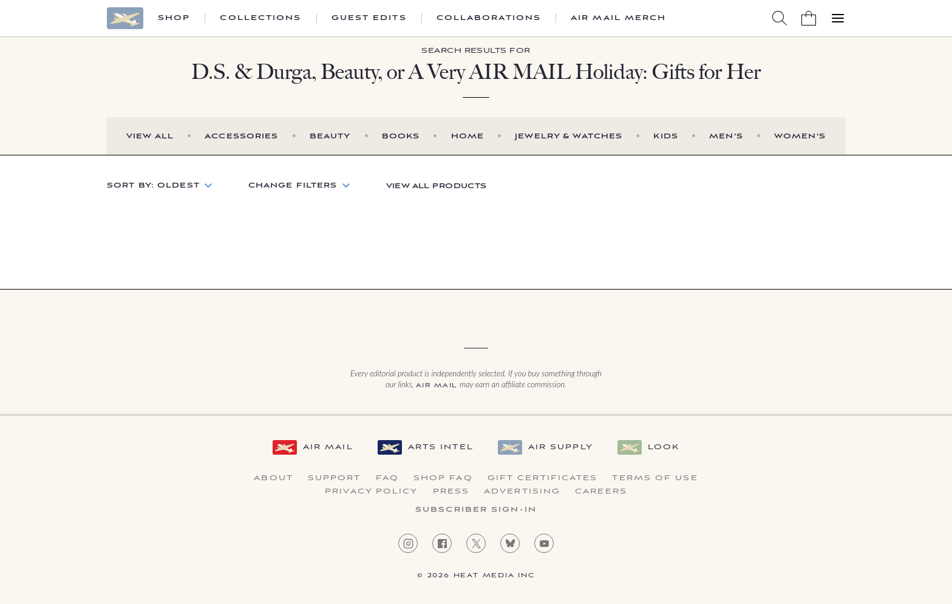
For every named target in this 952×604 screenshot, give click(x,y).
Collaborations (489, 18)
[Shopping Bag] (808, 18)
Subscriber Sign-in (476, 510)
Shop (174, 18)
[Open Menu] (838, 18)
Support (334, 478)
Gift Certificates (543, 478)
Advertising (522, 491)
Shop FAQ (443, 478)
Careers (601, 491)
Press (451, 491)
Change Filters (293, 185)
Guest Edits (369, 18)
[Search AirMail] (779, 18)
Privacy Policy (371, 491)
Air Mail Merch (618, 18)
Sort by (153, 185)
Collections (260, 18)
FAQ (387, 478)
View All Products (436, 186)
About (273, 478)
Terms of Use (655, 478)
